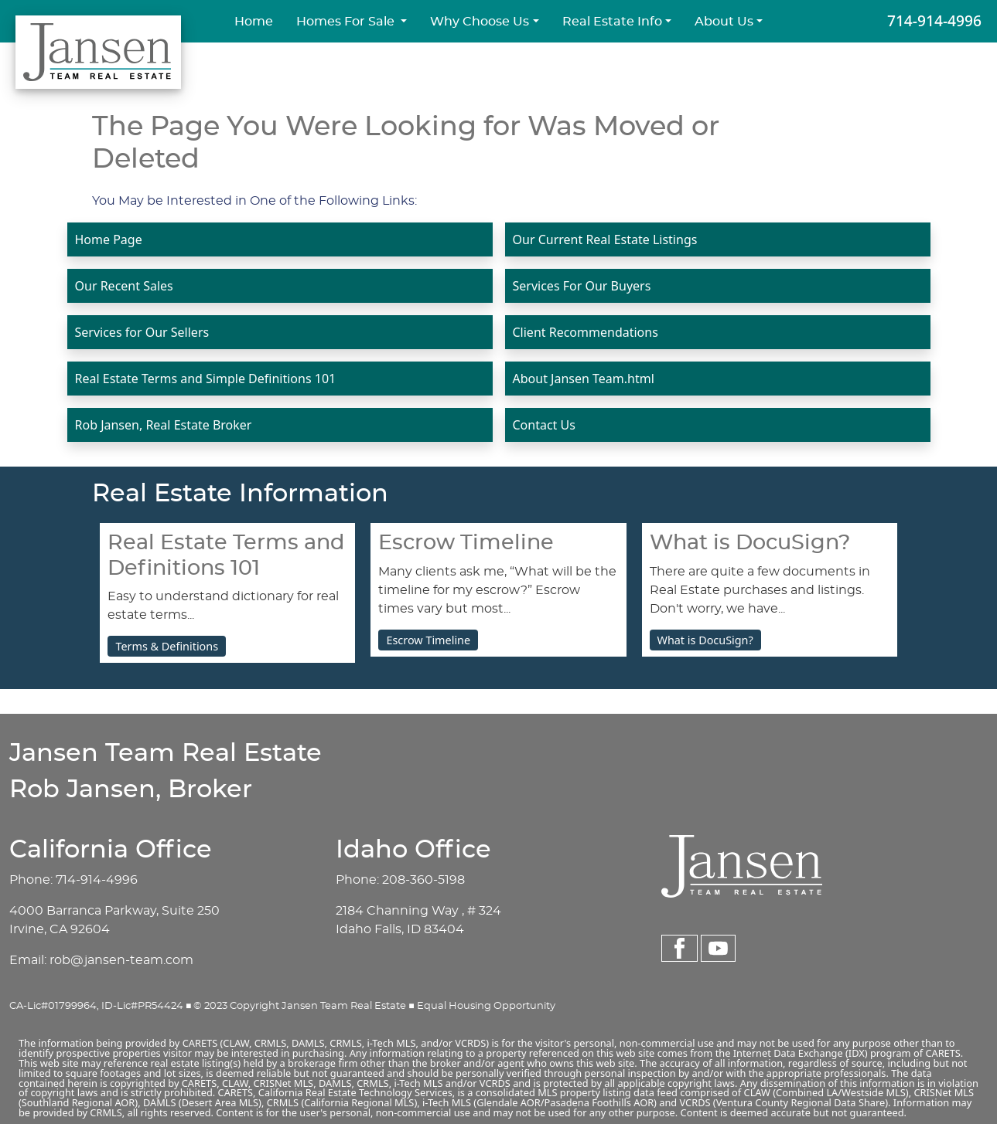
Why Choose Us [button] (479, 21)
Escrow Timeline (428, 640)
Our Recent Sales (124, 285)
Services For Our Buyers (582, 285)
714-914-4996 (934, 20)
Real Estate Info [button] (612, 21)
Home (253, 21)
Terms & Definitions (166, 646)
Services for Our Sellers (142, 332)
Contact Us (544, 424)
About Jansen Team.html (583, 378)
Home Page (108, 239)
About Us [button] (724, 21)
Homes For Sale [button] (347, 21)
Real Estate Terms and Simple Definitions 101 (205, 378)
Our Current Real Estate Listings (605, 239)
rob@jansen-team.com (121, 960)
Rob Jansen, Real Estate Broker (163, 424)
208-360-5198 (423, 880)
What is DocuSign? (705, 640)
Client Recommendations (585, 332)
